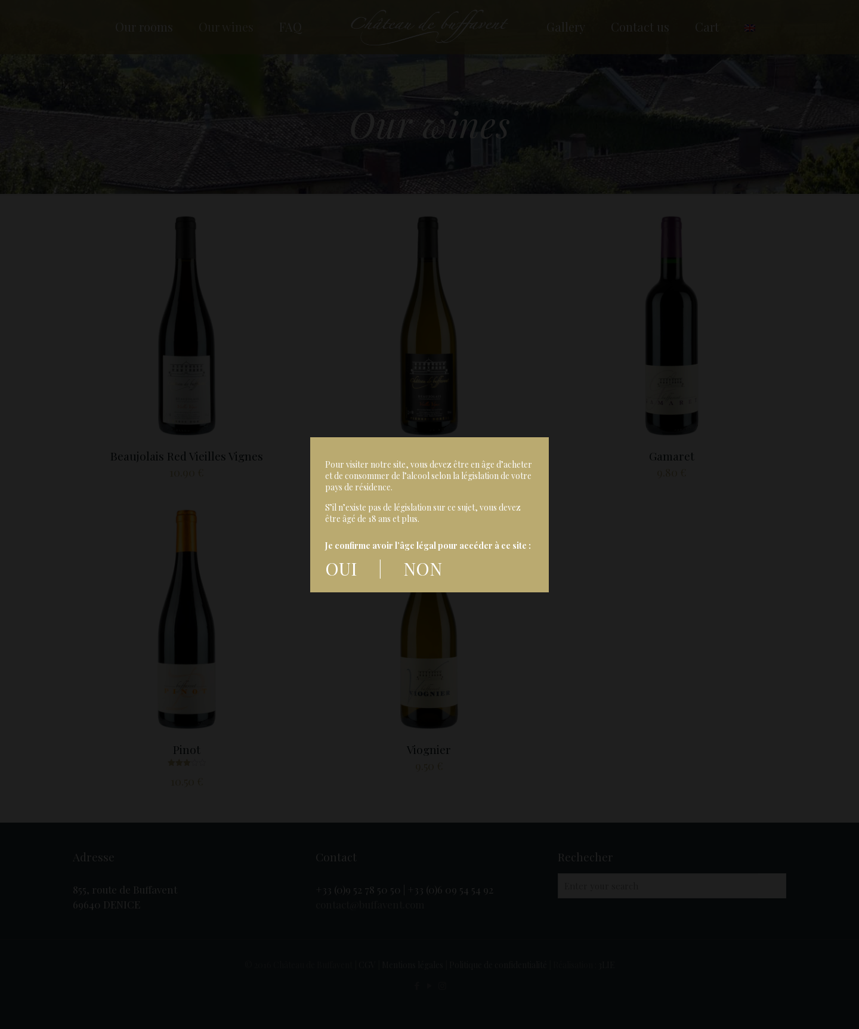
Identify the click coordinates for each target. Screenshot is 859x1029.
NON (420, 568)
